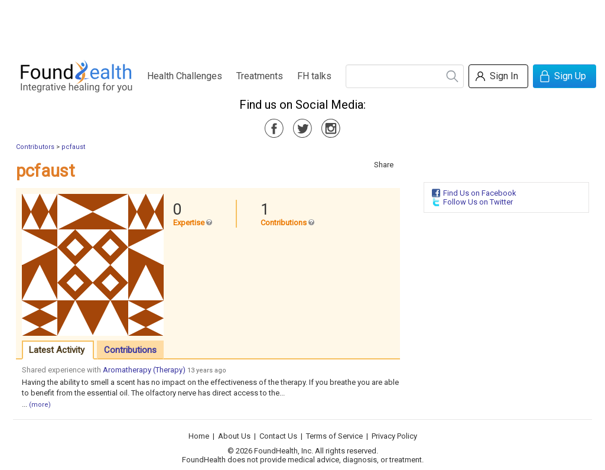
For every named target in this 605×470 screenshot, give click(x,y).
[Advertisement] (302, 26)
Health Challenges (184, 76)
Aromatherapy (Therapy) (144, 369)
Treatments (259, 76)
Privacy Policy (394, 436)
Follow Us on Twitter (478, 201)
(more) (40, 405)
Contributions (130, 350)
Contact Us (278, 436)
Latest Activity (56, 350)
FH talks (314, 76)
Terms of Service (334, 436)
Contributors (35, 147)
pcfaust (73, 147)
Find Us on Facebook (479, 193)
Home (198, 436)
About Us (234, 436)
